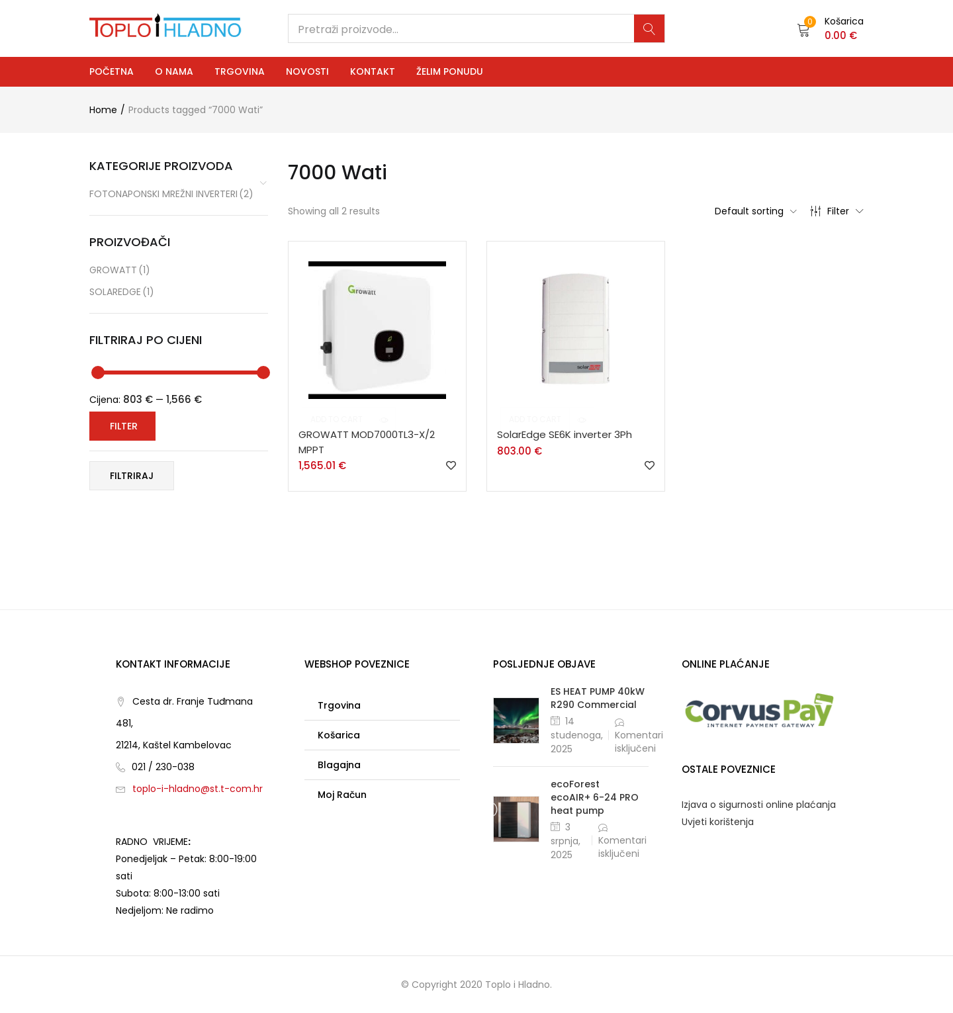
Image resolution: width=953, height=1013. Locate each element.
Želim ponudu (449, 71)
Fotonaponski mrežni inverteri (171, 194)
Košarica (339, 735)
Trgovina (239, 71)
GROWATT (119, 270)
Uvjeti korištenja (718, 821)
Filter (837, 211)
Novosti (307, 71)
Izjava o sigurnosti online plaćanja (759, 804)
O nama (174, 71)
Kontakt (372, 71)
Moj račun (342, 794)
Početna (111, 71)
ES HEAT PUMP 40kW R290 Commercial (598, 698)
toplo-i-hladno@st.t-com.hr (197, 788)
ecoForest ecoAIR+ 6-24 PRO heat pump (595, 797)
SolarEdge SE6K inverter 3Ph (564, 434)
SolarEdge (121, 292)
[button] (830, 28)
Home (103, 109)
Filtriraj (132, 475)
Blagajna (339, 764)
